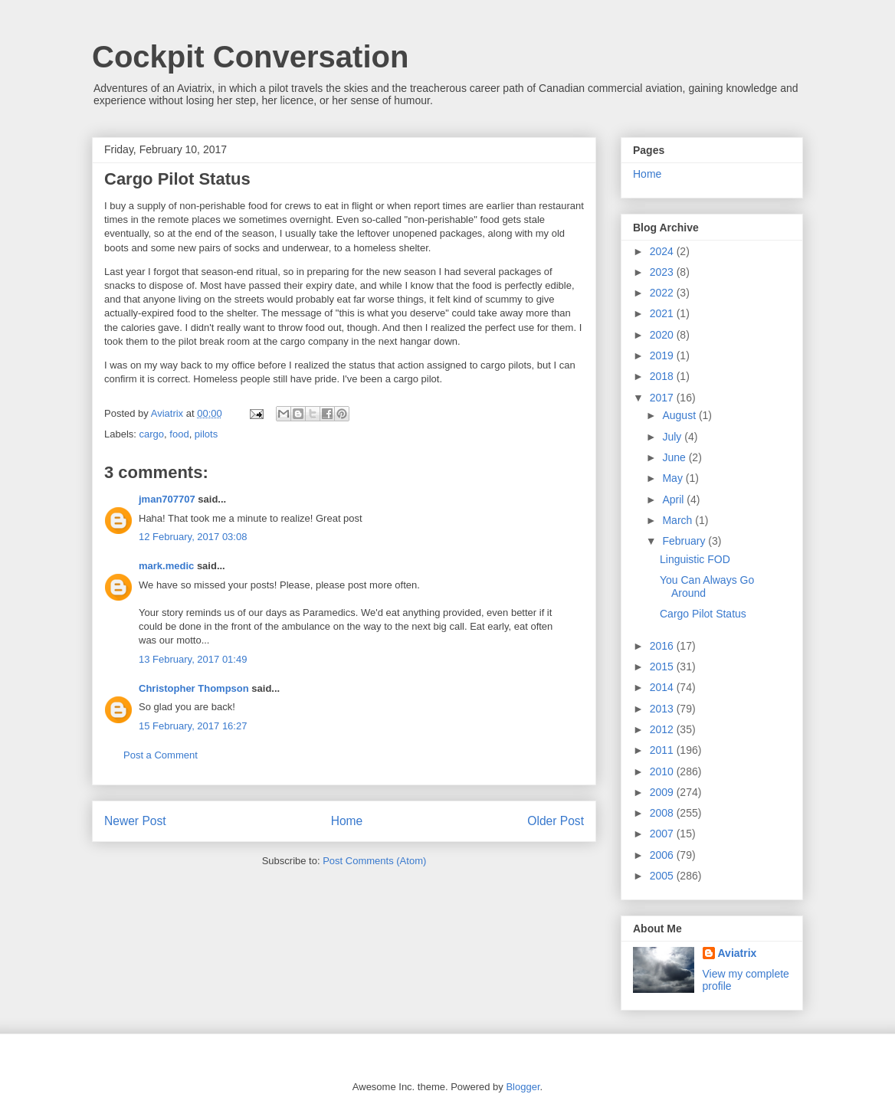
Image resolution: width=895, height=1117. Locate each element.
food (179, 434)
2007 (663, 833)
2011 (663, 750)
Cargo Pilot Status (703, 614)
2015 (663, 666)
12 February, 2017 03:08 (193, 536)
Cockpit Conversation (250, 57)
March (678, 520)
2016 (663, 646)
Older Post (555, 820)
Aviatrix (737, 953)
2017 (663, 397)
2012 (663, 729)
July (673, 437)
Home (347, 820)
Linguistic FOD (695, 559)
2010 (663, 771)
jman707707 (167, 499)
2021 (663, 313)
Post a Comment (160, 755)
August (680, 415)
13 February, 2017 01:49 (193, 659)
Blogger (522, 1086)
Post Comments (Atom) (374, 860)
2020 (663, 335)
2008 (663, 813)
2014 (663, 687)
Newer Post (135, 820)
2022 (663, 293)
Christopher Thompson (194, 688)
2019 (663, 355)
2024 (663, 251)
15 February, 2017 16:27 (193, 726)
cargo (152, 434)
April (674, 499)
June (675, 457)
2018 (663, 376)
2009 (663, 792)
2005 (663, 876)
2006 (663, 855)
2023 (663, 272)
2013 (663, 709)
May (673, 478)
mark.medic (166, 566)
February (685, 541)
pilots (206, 434)
